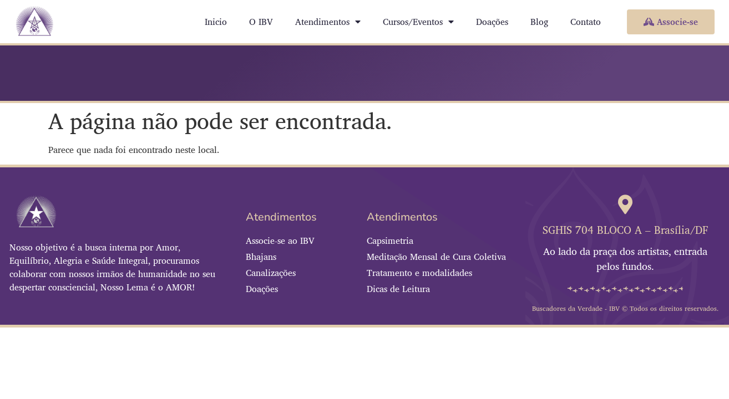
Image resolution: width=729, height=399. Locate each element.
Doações (492, 21)
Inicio (216, 21)
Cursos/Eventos (418, 22)
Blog (539, 21)
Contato (585, 21)
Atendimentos (328, 22)
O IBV (261, 21)
